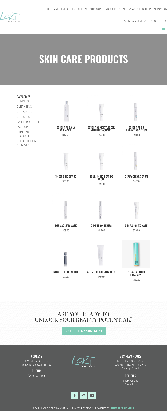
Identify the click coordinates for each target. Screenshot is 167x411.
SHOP (154, 21)
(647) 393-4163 (36, 375)
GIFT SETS (23, 116)
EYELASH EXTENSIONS (74, 9)
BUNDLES (23, 101)
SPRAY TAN (160, 9)
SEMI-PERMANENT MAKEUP (135, 9)
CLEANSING (24, 106)
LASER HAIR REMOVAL (135, 21)
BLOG (164, 21)
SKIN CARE (96, 9)
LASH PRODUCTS (28, 122)
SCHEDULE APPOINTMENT (83, 331)
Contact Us (130, 384)
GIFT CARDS (24, 111)
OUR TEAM (51, 9)
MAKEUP (111, 9)
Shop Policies (130, 380)
